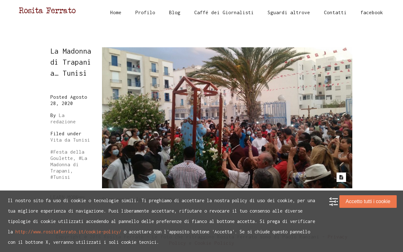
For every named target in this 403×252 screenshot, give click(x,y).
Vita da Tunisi (70, 140)
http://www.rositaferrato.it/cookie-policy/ (68, 231)
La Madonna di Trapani (68, 164)
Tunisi (61, 177)
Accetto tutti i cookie (368, 201)
